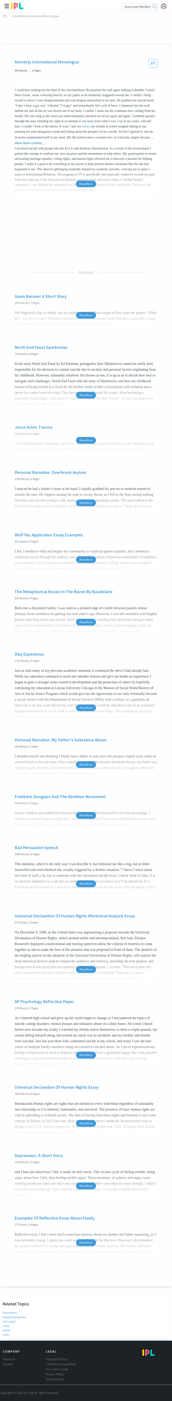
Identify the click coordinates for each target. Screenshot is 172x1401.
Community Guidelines (61, 1364)
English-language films (15, 1317)
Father (6, 1334)
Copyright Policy (56, 1359)
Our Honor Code (57, 1369)
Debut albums (10, 1312)
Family (6, 1326)
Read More (85, 315)
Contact (8, 1364)
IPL (5, 16)
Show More (86, 184)
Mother (6, 1330)
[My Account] (165, 6)
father (85, 126)
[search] (154, 6)
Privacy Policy (55, 1374)
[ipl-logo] (17, 8)
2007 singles (9, 1321)
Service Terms (55, 1379)
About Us (9, 1359)
